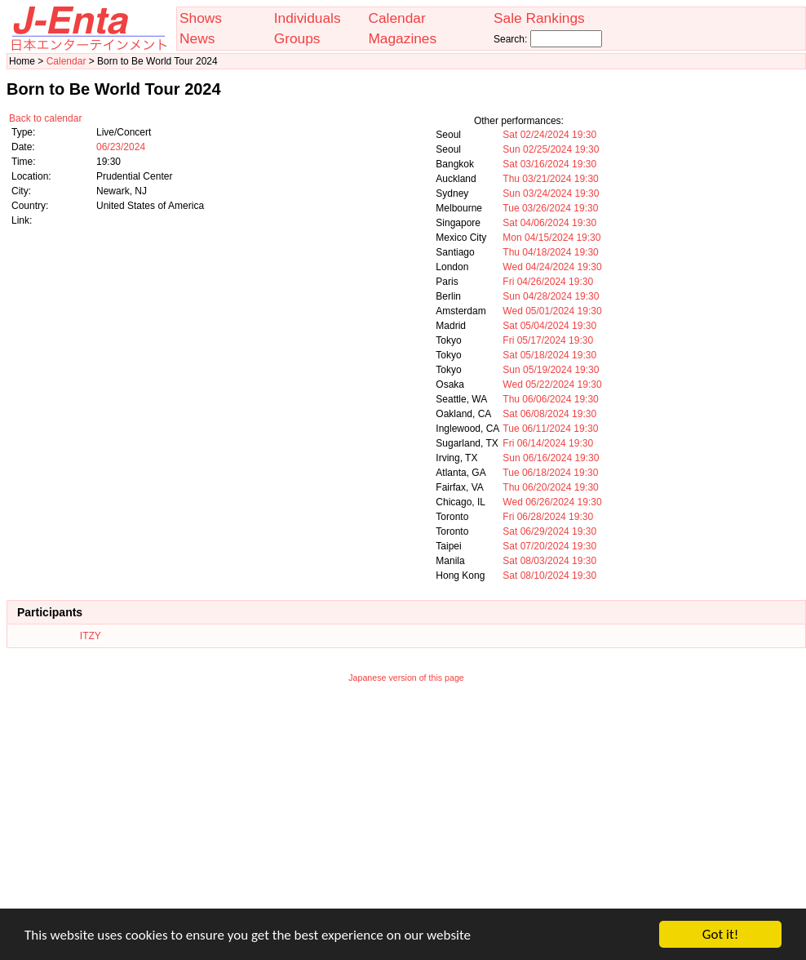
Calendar (396, 18)
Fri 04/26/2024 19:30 (548, 281)
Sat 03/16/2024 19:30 (549, 164)
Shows (200, 18)
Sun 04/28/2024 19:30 (551, 296)
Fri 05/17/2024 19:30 (548, 340)
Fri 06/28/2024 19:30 (548, 516)
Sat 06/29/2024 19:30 (549, 531)
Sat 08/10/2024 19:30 (549, 575)
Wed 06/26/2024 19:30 (552, 502)
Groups (297, 38)
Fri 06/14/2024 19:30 (548, 443)
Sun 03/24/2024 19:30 (551, 193)
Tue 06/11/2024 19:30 (550, 428)
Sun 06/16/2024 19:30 (551, 458)
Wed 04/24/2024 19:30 (552, 267)
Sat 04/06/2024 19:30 (549, 223)
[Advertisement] (406, 806)
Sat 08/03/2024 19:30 (549, 561)
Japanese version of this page (406, 677)
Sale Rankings (539, 18)
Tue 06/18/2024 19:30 (550, 472)
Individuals (307, 18)
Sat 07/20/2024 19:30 (549, 546)
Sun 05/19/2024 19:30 (551, 370)
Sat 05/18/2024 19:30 (549, 355)
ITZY (90, 636)
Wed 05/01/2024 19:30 (552, 311)
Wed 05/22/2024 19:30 (552, 384)
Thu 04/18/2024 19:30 (550, 252)
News (197, 38)
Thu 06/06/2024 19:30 (550, 399)
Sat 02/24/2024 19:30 (549, 134)
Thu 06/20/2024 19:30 (550, 487)
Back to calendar (45, 118)
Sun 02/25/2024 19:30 (551, 149)
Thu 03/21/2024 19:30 (550, 178)
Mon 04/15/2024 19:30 (551, 237)
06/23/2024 (120, 147)
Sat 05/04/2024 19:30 (549, 325)
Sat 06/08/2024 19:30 (549, 414)
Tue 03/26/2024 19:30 (550, 208)
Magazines (402, 38)
